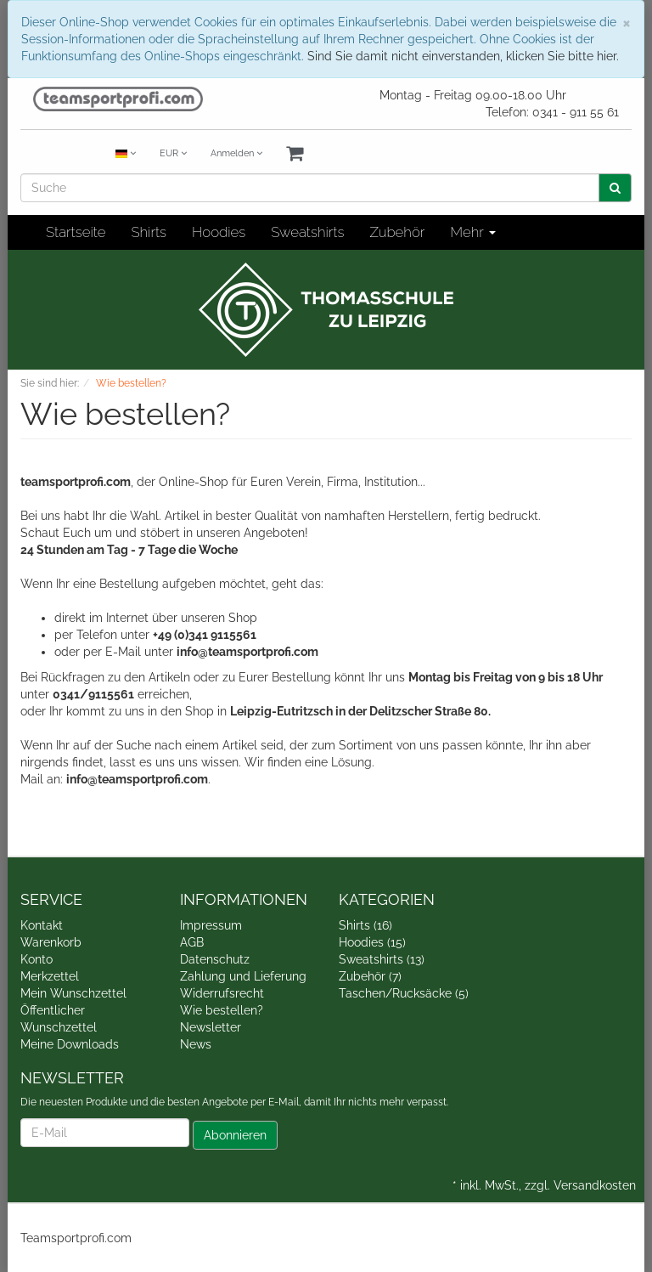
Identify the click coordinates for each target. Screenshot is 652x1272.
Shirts (148, 231)
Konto (36, 959)
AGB (192, 942)
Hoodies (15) (372, 942)
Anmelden (236, 153)
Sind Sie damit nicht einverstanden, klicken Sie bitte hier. (463, 56)
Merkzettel (49, 976)
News (195, 1044)
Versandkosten (595, 1185)
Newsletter (210, 1027)
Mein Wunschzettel (73, 993)
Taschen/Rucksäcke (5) (404, 993)
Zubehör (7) (370, 976)
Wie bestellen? (221, 1010)
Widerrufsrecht (222, 993)
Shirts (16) (365, 925)
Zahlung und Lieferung (243, 976)
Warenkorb (51, 942)
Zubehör (396, 231)
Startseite (75, 231)
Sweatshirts (307, 231)
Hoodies (218, 231)
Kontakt (41, 925)
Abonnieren (235, 1135)
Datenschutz (215, 959)
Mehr (472, 231)
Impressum (211, 925)
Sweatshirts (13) (381, 959)
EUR (173, 153)
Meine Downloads (69, 1044)
